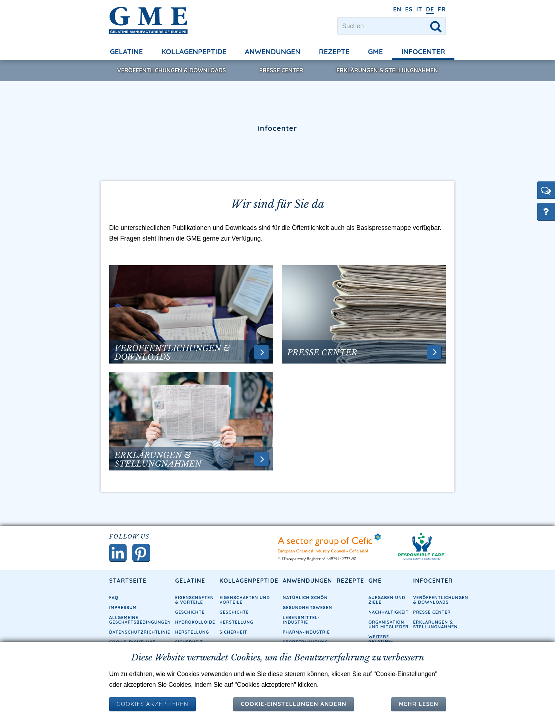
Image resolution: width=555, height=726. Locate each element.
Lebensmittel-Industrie (301, 620)
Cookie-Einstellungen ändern (293, 703)
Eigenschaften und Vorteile (244, 600)
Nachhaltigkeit (388, 612)
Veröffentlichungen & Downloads (171, 70)
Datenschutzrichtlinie (139, 632)
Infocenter (423, 51)
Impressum (123, 608)
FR (442, 9)
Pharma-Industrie (306, 632)
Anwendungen (273, 51)
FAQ (113, 598)
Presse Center (281, 70)
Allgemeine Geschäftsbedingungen (140, 620)
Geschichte (189, 612)
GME (375, 51)
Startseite (128, 581)
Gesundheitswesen (307, 608)
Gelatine (126, 51)
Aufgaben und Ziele (386, 600)
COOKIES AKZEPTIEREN (152, 703)
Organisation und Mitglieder (388, 625)
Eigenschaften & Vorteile (194, 600)
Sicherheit (233, 632)
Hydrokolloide (195, 622)
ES (409, 9)
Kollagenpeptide (193, 51)
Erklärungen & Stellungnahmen (387, 70)
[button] (546, 190)
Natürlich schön (305, 598)
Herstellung (192, 632)
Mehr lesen (418, 703)
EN (397, 9)
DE (430, 9)
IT (419, 9)
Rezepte (334, 51)
